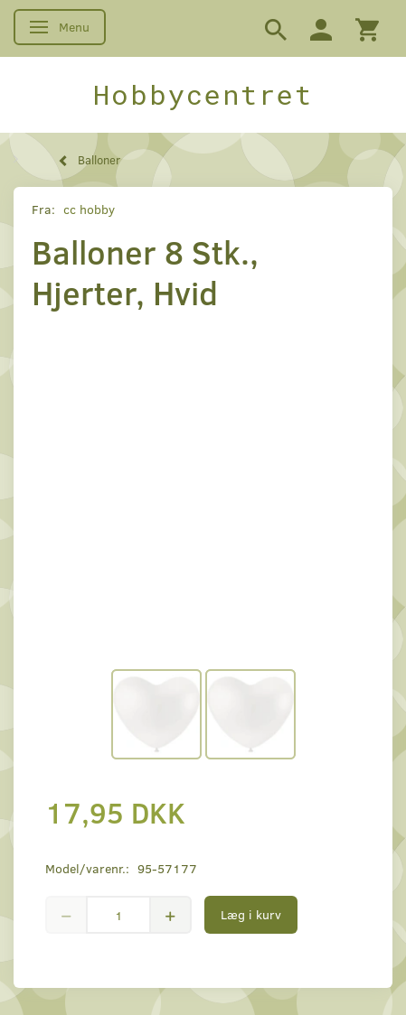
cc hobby (89, 209)
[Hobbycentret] (203, 95)
